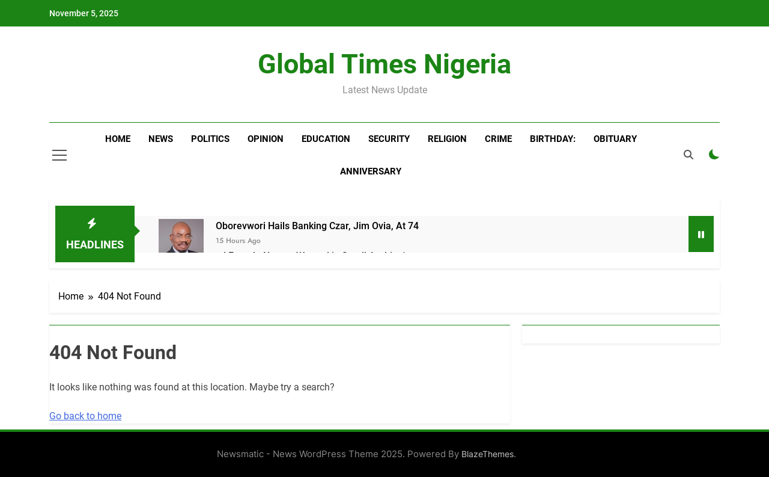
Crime (498, 139)
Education (326, 139)
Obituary (615, 139)
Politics (210, 139)
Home (117, 139)
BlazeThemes (487, 454)
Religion (447, 139)
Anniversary (370, 171)
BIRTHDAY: (553, 139)
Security (389, 139)
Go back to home (85, 416)
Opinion (266, 139)
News (160, 139)
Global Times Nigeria (384, 64)
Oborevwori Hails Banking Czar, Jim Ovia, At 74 (317, 226)
